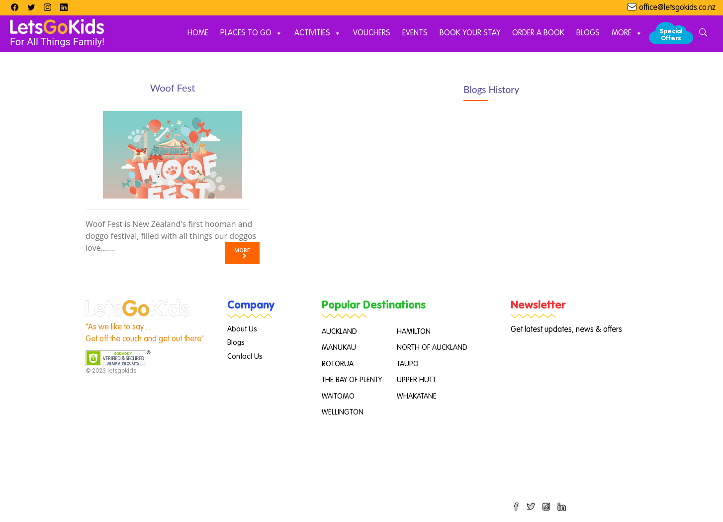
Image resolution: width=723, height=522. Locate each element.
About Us (242, 329)
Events (415, 33)
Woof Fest (172, 88)
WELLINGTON (342, 412)
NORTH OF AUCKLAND (432, 347)
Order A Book (538, 33)
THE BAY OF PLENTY (352, 380)
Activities (317, 33)
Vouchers (371, 33)
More (627, 33)
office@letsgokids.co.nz (677, 8)
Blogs (588, 33)
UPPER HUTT (416, 380)
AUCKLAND (339, 331)
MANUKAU (339, 347)
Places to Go (251, 33)
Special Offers (671, 35)
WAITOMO (338, 396)
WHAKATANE (417, 396)
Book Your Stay (470, 33)
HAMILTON (414, 331)
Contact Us (245, 356)
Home (197, 33)
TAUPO (408, 364)
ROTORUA (338, 364)
